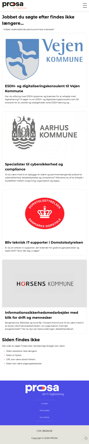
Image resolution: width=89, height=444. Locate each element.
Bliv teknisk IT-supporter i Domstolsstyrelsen (44, 242)
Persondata (44, 410)
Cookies (44, 403)
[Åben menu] (85, 5)
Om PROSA (44, 417)
